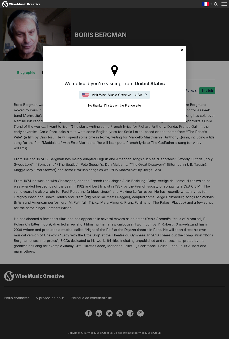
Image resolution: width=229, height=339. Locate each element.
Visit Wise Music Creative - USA (117, 95)
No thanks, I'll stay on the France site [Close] (181, 50)
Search (216, 4)
